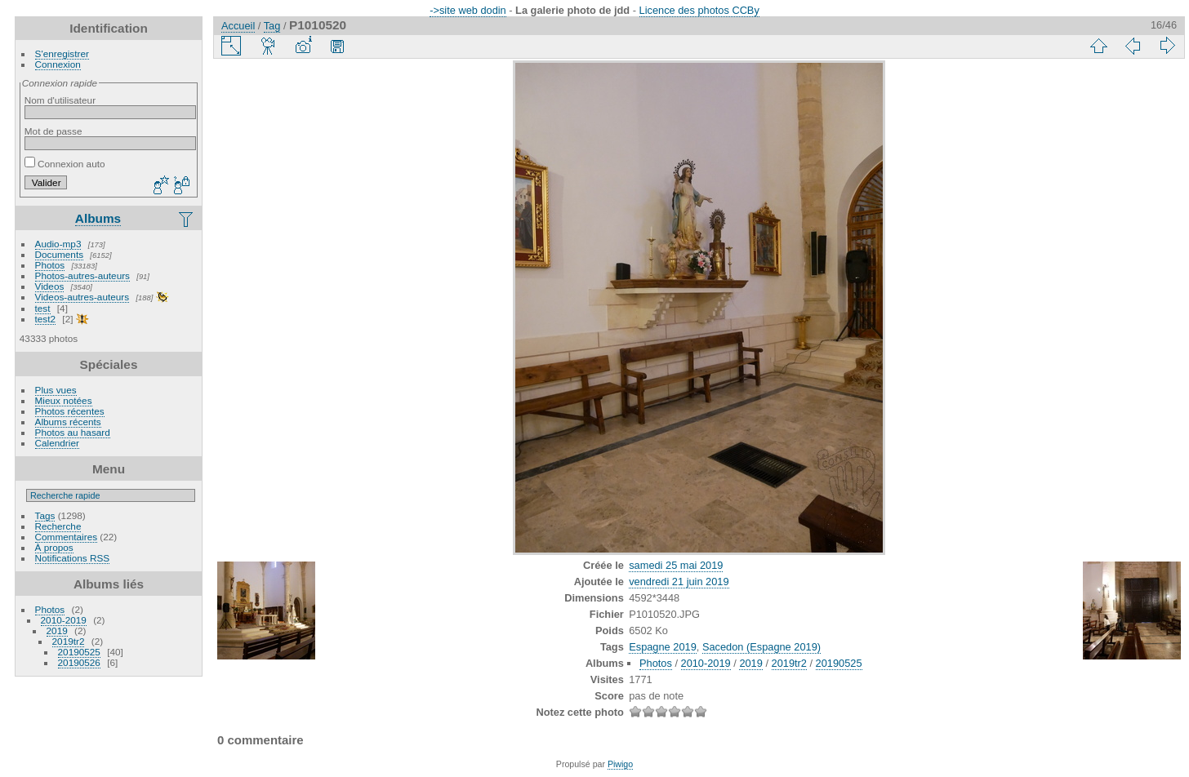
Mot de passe (53, 131)
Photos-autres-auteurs (82, 275)
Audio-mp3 (58, 243)
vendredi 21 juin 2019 (678, 581)
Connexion (58, 64)
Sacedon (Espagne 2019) (761, 647)
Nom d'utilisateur (60, 100)
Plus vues (56, 389)
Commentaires (66, 536)
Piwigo (620, 764)
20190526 (79, 662)
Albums (98, 218)
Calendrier (57, 442)
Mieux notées (63, 400)
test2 (45, 318)
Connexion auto (64, 163)
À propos (54, 547)
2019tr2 (68, 641)
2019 (57, 630)
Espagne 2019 (663, 647)
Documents (59, 254)
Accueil (238, 26)
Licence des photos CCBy (699, 10)
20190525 (79, 651)
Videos (50, 286)
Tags (45, 515)
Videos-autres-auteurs (82, 296)
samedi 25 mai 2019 (676, 565)
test (43, 308)
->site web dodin (468, 10)
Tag (272, 26)
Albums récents (68, 421)
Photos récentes (70, 411)
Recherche (58, 526)
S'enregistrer (62, 53)
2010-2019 (64, 620)
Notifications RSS (72, 558)
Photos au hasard (72, 432)
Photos (50, 265)
